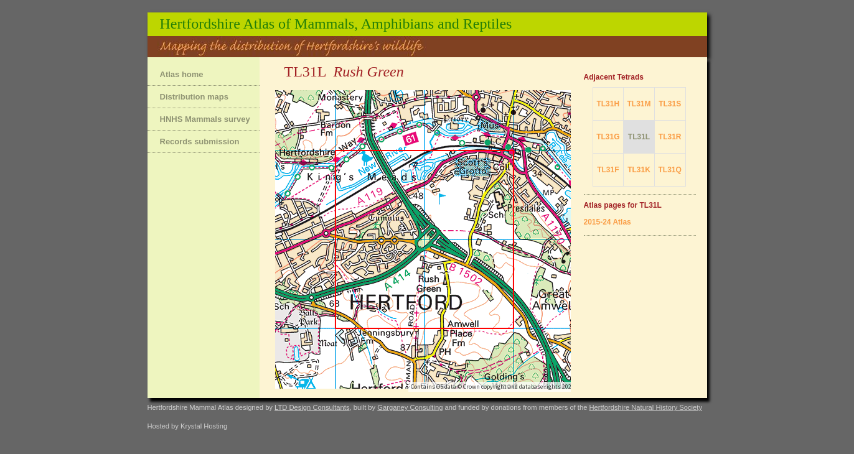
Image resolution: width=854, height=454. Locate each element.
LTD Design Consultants (311, 407)
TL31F (608, 169)
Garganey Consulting (410, 407)
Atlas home (182, 74)
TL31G (607, 136)
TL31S (670, 104)
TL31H (607, 104)
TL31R (670, 136)
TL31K (638, 169)
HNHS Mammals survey (205, 119)
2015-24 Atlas (607, 222)
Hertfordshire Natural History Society (645, 407)
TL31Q (670, 169)
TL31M (638, 104)
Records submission (200, 141)
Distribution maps (194, 96)
